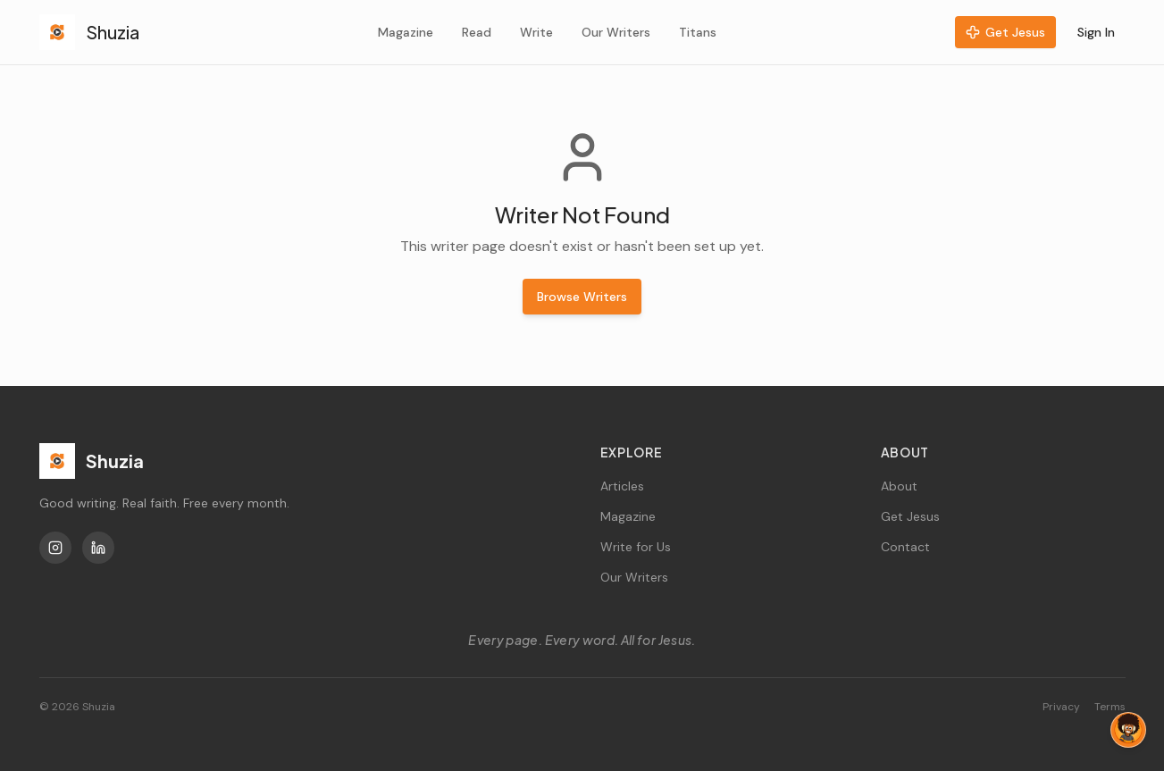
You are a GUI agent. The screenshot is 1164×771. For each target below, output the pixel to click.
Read (476, 32)
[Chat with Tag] (1128, 730)
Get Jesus (1005, 32)
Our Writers (616, 32)
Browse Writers (582, 297)
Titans (697, 32)
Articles (622, 486)
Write (536, 32)
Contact (905, 547)
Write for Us (635, 547)
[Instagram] (55, 548)
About (899, 486)
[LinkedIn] (98, 548)
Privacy (1061, 707)
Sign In (1096, 32)
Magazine (405, 32)
